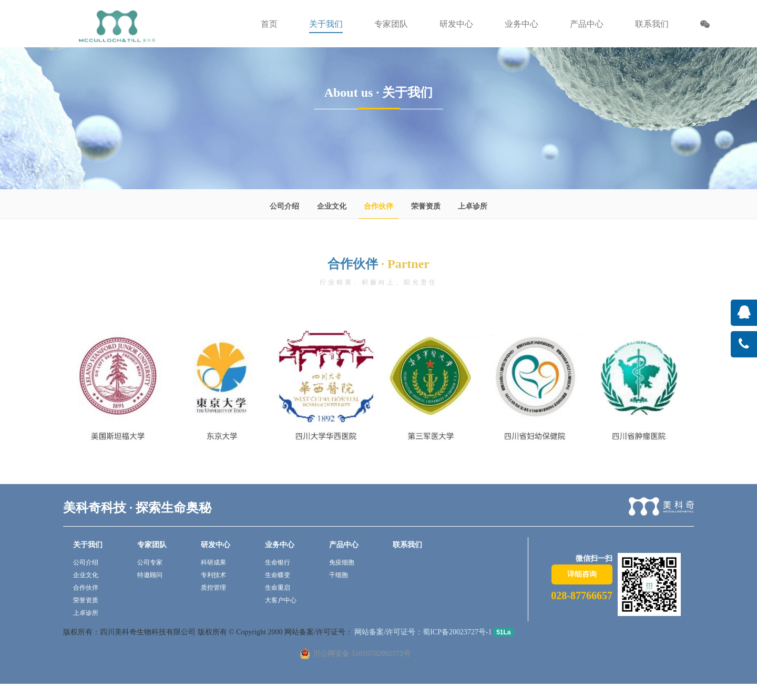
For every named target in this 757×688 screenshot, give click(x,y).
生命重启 (277, 587)
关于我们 (88, 545)
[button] (705, 25)
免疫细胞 (341, 562)
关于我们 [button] (326, 23)
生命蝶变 (277, 575)
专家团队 (152, 545)
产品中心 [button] (586, 23)
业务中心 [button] (521, 23)
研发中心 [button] (456, 23)
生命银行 (277, 562)
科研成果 (213, 562)
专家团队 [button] (391, 23)
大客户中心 (280, 600)
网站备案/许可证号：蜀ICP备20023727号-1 (422, 632)
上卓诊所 (472, 206)
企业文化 (331, 206)
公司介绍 (284, 206)
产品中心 (344, 545)
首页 (269, 23)
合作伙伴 (378, 206)
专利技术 (213, 575)
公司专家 (149, 562)
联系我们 (652, 23)
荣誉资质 (426, 206)
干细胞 (338, 575)
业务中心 (279, 545)
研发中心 (215, 545)
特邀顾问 (149, 575)
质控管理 (213, 587)
